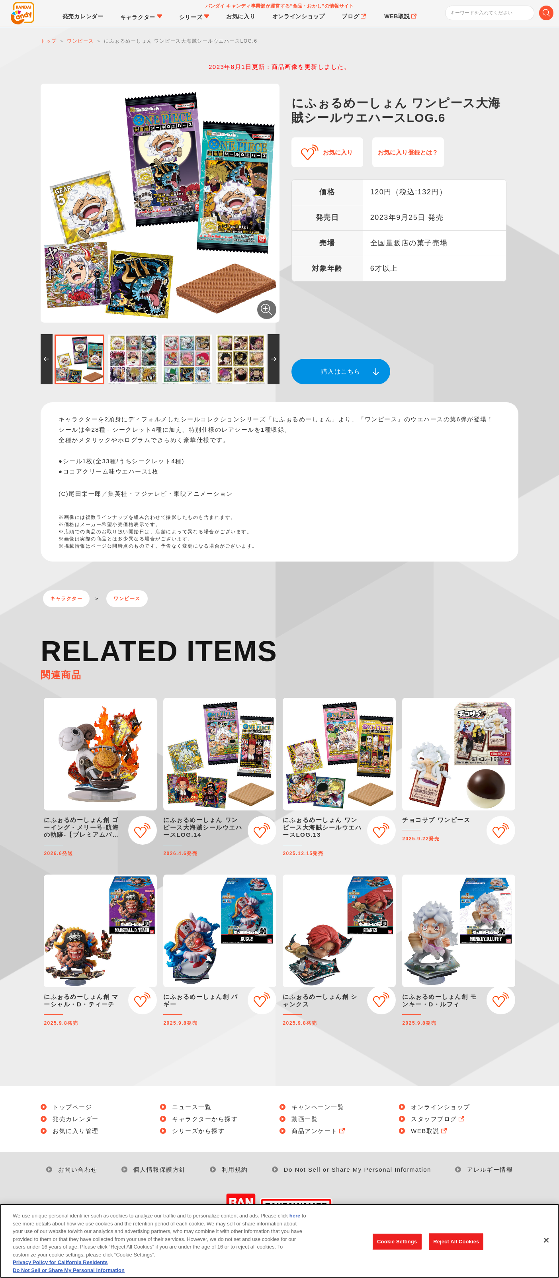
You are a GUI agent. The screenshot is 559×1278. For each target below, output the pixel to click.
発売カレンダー (76, 1119)
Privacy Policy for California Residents (60, 1267)
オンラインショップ (440, 1107)
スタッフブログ (438, 1119)
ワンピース (127, 598)
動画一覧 (304, 1119)
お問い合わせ (78, 1169)
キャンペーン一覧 (317, 1107)
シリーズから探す (198, 1131)
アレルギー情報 (490, 1169)
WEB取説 (429, 1131)
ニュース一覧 (191, 1107)
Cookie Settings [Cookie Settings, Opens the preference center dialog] (397, 1246)
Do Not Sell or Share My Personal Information (357, 1169)
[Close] (546, 1245)
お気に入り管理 (76, 1131)
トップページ (72, 1107)
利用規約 (235, 1169)
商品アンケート (318, 1131)
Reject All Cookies (456, 1246)
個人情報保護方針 (159, 1169)
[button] (47, 359)
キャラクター (66, 598)
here (294, 1220)
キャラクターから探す (205, 1119)
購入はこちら (341, 371)
